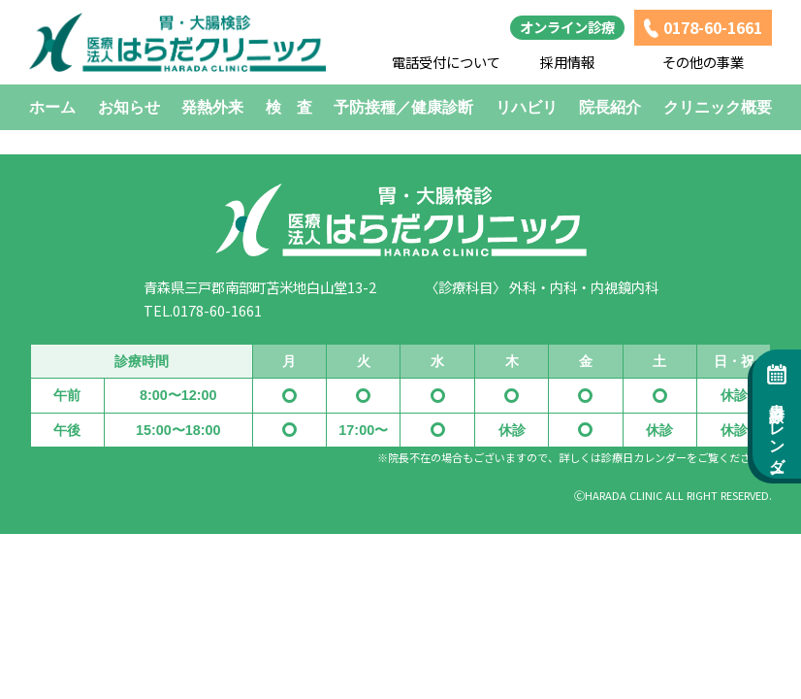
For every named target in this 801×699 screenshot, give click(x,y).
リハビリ (527, 107)
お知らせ (129, 107)
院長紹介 (610, 107)
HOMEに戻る (401, 133)
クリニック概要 (717, 107)
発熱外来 (212, 107)
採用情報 (567, 61)
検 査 (289, 107)
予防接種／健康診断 (403, 107)
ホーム (52, 107)
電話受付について (446, 61)
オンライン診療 (567, 27)
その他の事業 (703, 61)
